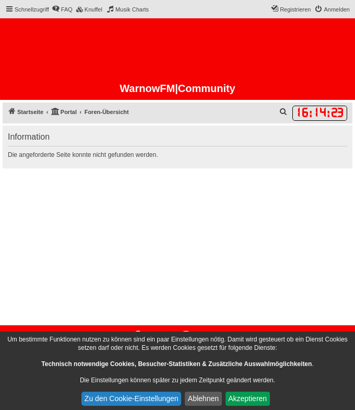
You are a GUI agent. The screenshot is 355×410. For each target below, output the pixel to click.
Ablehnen (203, 398)
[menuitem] (62, 9)
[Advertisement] (177, 247)
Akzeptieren (247, 398)
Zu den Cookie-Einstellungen (132, 398)
